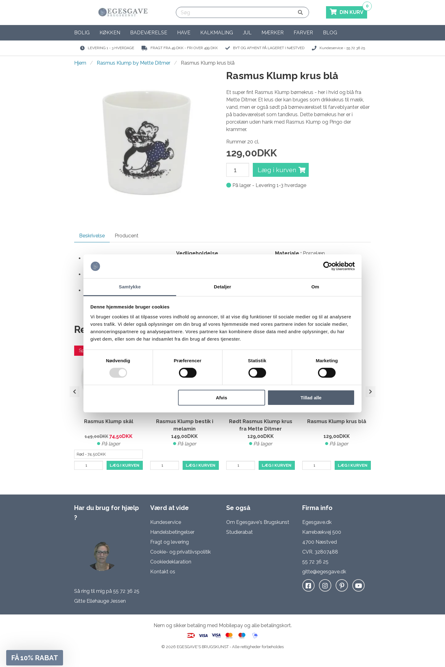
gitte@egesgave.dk (324, 572)
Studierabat (239, 532)
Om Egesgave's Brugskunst (257, 522)
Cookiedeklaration (170, 562)
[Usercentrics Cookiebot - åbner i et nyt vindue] (328, 266)
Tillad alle (310, 397)
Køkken (110, 33)
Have (183, 33)
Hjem (80, 63)
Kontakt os (162, 572)
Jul (247, 33)
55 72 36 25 (126, 591)
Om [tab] (315, 286)
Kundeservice (165, 522)
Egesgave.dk (317, 522)
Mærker (272, 33)
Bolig (82, 33)
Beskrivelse (92, 236)
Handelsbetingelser (172, 532)
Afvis (221, 397)
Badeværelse (148, 33)
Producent (126, 236)
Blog (330, 33)
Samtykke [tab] (130, 286)
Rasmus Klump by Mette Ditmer (133, 63)
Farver (303, 33)
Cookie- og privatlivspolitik (180, 552)
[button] (34, 657)
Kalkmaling (216, 33)
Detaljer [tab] (222, 286)
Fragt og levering (169, 542)
